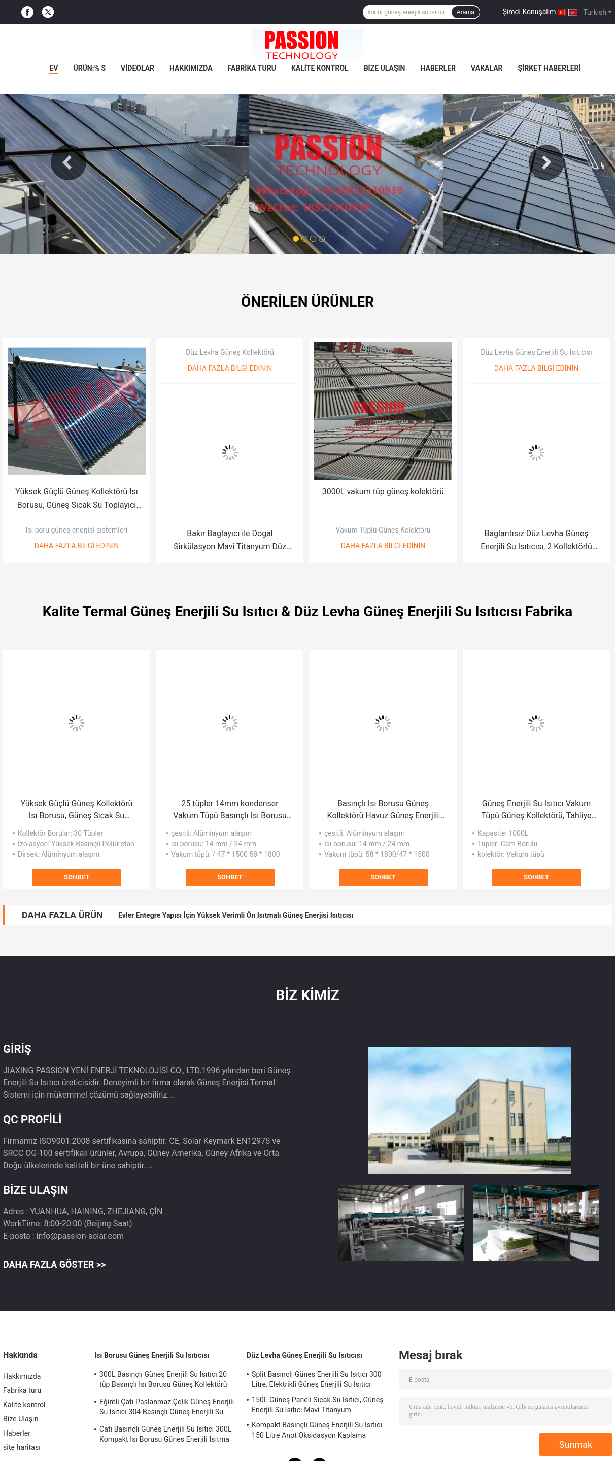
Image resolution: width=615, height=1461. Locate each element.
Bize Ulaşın (384, 68)
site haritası (22, 1447)
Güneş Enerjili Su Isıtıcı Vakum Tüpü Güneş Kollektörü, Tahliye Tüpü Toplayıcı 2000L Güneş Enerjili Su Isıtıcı (536, 810)
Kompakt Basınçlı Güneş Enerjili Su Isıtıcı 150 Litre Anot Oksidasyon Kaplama (317, 1430)
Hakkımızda (191, 68)
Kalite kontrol (320, 68)
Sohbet (76, 877)
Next (546, 162)
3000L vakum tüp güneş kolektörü (383, 491)
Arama (465, 12)
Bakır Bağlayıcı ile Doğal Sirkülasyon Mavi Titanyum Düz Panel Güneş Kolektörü (230, 540)
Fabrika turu (252, 68)
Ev (53, 68)
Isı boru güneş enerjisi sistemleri (76, 530)
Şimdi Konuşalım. (530, 12)
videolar (137, 68)
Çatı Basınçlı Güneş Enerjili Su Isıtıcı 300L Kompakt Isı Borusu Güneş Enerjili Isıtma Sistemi (165, 1435)
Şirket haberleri (549, 68)
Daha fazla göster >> (54, 1264)
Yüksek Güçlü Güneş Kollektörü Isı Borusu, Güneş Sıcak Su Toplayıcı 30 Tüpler (76, 499)
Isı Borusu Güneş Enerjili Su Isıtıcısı (152, 1355)
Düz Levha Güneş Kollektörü (230, 352)
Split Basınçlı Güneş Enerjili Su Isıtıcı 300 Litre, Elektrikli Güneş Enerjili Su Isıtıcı (317, 1379)
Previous (68, 162)
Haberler (438, 68)
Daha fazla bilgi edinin (77, 546)
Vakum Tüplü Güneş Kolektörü (383, 530)
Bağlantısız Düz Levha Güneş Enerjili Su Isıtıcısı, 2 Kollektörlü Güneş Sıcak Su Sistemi (536, 540)
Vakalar (486, 68)
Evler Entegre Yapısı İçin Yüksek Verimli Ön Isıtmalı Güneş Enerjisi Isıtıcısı (236, 915)
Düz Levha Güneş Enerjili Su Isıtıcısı (536, 352)
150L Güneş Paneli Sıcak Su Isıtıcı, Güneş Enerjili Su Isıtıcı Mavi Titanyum (318, 1405)
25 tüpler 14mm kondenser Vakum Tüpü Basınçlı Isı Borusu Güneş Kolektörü (229, 810)
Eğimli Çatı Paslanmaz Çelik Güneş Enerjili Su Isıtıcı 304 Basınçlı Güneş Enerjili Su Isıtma (166, 1408)
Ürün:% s (89, 68)
